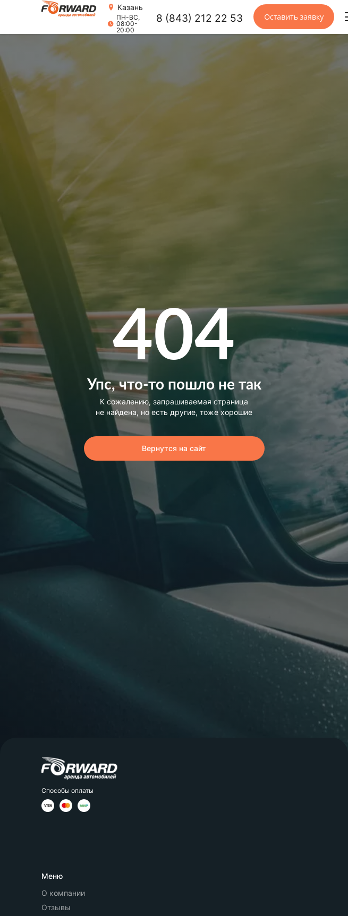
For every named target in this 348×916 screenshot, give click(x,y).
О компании (63, 892)
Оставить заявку (294, 17)
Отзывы (56, 907)
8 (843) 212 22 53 (199, 18)
